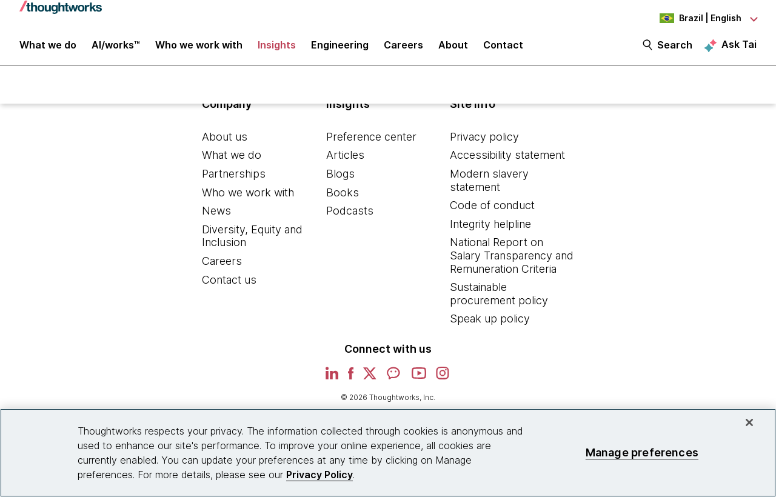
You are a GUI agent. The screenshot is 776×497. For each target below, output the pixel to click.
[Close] (749, 422)
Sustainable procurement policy (499, 300)
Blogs (340, 180)
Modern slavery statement (489, 187)
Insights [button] (277, 50)
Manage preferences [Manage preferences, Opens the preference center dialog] (642, 452)
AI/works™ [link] (116, 50)
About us (224, 143)
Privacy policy (484, 143)
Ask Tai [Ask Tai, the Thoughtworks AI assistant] (739, 49)
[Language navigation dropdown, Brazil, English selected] (690, 18)
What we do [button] (47, 50)
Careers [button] (403, 50)
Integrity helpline (490, 230)
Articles (345, 162)
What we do (231, 162)
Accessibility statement (507, 162)
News (216, 217)
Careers (222, 267)
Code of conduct (492, 211)
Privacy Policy (319, 475)
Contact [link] (503, 50)
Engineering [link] (340, 50)
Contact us (229, 286)
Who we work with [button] (198, 50)
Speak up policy (490, 325)
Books (342, 199)
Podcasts (349, 217)
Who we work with (248, 199)
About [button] (453, 50)
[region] (388, 453)
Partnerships (234, 180)
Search (674, 50)
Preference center (371, 143)
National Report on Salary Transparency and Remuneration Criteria (512, 262)
